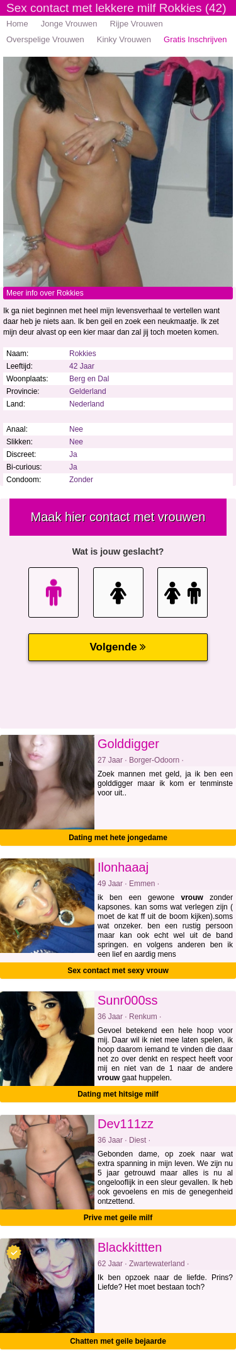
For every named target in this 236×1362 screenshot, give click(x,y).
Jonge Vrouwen (69, 23)
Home (17, 23)
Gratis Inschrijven (195, 39)
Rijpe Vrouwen (136, 23)
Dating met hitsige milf (118, 1094)
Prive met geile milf (118, 1217)
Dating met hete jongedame (118, 837)
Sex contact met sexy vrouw (118, 970)
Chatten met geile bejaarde (118, 1341)
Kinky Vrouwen (124, 39)
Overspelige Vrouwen (45, 39)
